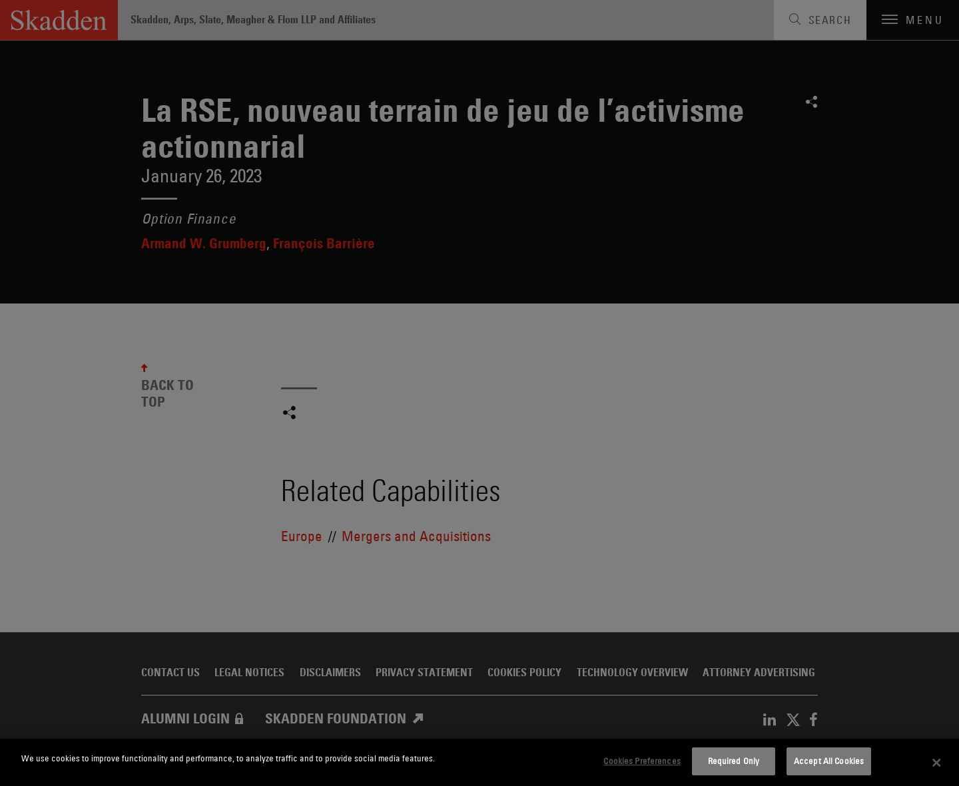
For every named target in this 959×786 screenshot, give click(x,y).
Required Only (734, 760)
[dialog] (479, 762)
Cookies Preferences (641, 760)
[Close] (937, 763)
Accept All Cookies (829, 760)
